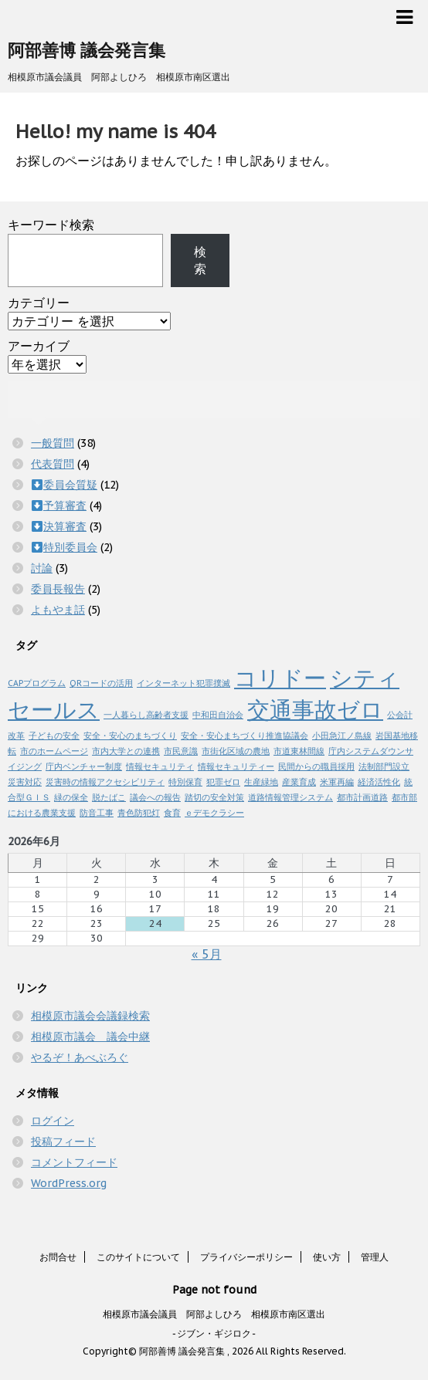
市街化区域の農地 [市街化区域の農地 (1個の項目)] (236, 751)
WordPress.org (69, 1183)
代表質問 (52, 464)
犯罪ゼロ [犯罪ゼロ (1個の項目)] (223, 781)
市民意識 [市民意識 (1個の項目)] (181, 751)
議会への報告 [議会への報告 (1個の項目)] (155, 797)
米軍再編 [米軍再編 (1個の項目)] (337, 781)
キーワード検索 (51, 224)
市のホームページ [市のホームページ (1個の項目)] (54, 751)
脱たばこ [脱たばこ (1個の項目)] (109, 797)
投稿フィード (63, 1141)
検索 (200, 260)
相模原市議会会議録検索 (90, 1016)
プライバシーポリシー (246, 1257)
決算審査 (65, 526)
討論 (42, 568)
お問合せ (57, 1257)
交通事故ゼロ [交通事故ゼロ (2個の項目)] (315, 709)
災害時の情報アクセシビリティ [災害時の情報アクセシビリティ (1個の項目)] (105, 781)
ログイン (52, 1121)
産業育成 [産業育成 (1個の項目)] (299, 781)
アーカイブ (39, 345)
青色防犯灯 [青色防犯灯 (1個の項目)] (138, 812)
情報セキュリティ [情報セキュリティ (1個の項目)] (160, 766)
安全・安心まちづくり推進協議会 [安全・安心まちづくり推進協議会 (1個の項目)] (244, 735)
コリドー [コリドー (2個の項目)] (280, 677)
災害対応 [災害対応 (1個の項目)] (25, 781)
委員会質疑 (70, 485)
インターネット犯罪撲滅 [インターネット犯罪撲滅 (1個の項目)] (183, 683)
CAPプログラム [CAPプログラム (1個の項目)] (37, 683)
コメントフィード (74, 1162)
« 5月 (207, 954)
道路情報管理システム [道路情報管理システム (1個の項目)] (290, 797)
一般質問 (52, 443)
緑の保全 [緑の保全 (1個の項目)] (71, 797)
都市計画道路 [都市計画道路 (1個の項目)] (362, 797)
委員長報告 (58, 589)
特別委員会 (70, 547)
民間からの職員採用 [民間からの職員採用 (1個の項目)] (316, 766)
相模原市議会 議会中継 (90, 1036)
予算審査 (65, 505)
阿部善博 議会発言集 (86, 50)
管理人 (375, 1257)
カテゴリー (39, 302)
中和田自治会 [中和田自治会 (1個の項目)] (217, 714)
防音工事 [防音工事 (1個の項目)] (97, 812)
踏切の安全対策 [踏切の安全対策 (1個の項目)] (214, 797)
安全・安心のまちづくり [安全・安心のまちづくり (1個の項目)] (130, 735)
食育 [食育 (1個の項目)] (172, 812)
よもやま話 (58, 610)
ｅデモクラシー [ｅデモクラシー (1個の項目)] (214, 812)
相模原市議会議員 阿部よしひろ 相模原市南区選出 (214, 1314)
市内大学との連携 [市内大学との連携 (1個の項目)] (126, 751)
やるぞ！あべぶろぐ (79, 1057)
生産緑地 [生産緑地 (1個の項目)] (261, 781)
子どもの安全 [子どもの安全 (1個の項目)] (54, 735)
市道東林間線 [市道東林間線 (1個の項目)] (298, 751)
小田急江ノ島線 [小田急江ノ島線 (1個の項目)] (342, 735)
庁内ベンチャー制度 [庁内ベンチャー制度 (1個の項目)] (84, 766)
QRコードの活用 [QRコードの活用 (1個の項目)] (101, 683)
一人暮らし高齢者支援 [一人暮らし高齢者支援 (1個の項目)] (146, 714)
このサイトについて (138, 1257)
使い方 (327, 1257)
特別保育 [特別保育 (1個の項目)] (185, 781)
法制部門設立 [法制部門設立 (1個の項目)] (383, 766)
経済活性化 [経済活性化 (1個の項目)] (379, 781)
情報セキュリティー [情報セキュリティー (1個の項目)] (236, 766)
